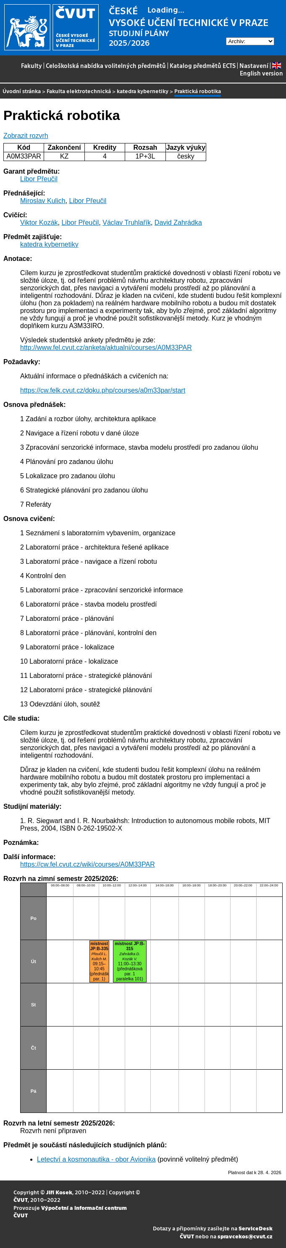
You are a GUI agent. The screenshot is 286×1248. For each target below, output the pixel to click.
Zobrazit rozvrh (25, 135)
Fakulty (31, 65)
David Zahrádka (178, 222)
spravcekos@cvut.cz (245, 1236)
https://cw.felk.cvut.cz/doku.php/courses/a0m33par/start (102, 390)
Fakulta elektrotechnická (79, 91)
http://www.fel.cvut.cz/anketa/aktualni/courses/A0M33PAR (106, 347)
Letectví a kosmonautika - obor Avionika (96, 1159)
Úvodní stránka (22, 91)
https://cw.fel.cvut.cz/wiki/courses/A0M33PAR (87, 864)
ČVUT (20, 1199)
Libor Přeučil (39, 178)
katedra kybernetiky (142, 91)
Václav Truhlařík (126, 222)
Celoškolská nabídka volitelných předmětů (106, 65)
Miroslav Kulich (43, 200)
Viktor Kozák (39, 222)
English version (261, 69)
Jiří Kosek (59, 1192)
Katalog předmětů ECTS (203, 65)
